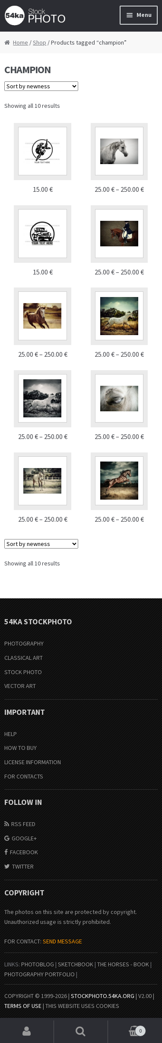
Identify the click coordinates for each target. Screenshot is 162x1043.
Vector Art (20, 686)
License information (32, 762)
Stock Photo (23, 672)
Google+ (24, 838)
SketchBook (75, 964)
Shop (39, 42)
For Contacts (23, 776)
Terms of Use (22, 1006)
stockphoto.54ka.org (102, 996)
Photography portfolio (39, 974)
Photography (24, 643)
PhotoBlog (37, 964)
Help (10, 734)
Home (20, 42)
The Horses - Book (123, 964)
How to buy (20, 748)
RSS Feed (23, 824)
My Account (27, 1031)
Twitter (23, 866)
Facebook (24, 852)
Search (81, 1031)
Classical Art (23, 658)
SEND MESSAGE (62, 941)
